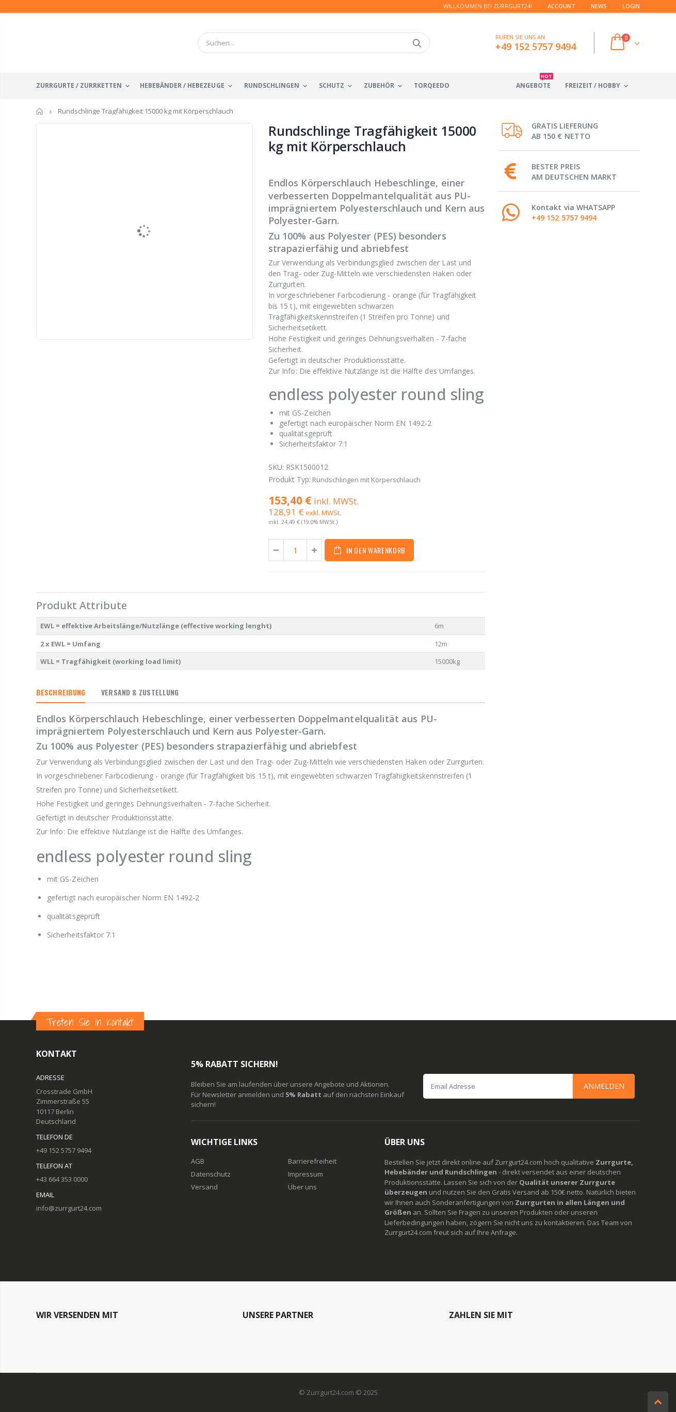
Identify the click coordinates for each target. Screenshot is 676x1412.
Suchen (416, 43)
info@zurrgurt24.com (69, 1208)
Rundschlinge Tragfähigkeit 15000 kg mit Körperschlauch (372, 138)
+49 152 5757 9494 (564, 218)
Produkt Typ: (289, 479)
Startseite (40, 111)
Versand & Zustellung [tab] (140, 692)
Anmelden (604, 1086)
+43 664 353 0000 (62, 1179)
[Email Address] (529, 1086)
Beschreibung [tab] (60, 692)
